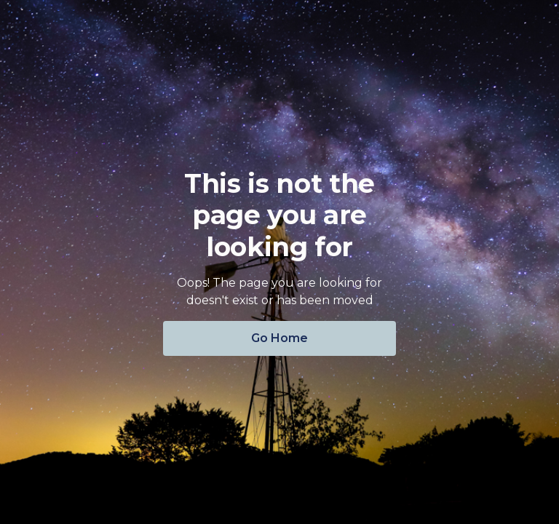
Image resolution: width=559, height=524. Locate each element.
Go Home (279, 338)
